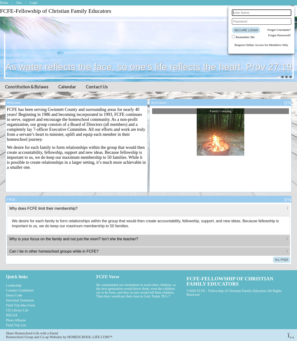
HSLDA (12, 315)
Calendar (67, 86)
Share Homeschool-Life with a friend (32, 333)
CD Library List (17, 310)
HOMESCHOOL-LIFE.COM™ (89, 337)
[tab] (148, 210)
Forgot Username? (279, 30)
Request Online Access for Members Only (261, 45)
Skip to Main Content (219, 294)
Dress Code (14, 295)
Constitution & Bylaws (26, 86)
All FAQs (281, 259)
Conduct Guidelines (20, 290)
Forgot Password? (279, 35)
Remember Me (245, 37)
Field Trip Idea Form (20, 305)
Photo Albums (16, 320)
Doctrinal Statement (20, 300)
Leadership (13, 285)
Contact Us (97, 86)
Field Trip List (16, 325)
